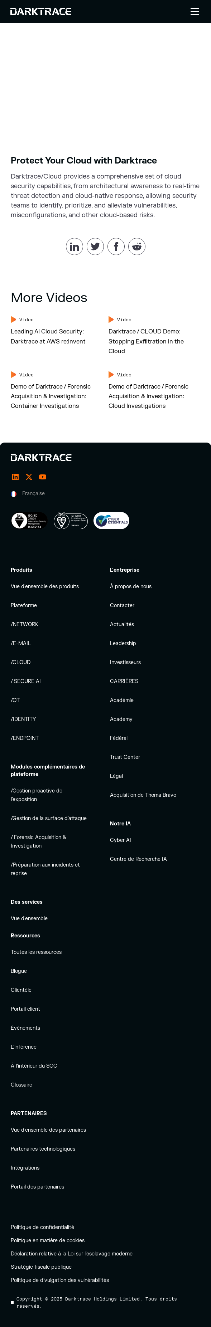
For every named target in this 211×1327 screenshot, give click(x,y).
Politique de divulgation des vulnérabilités (60, 1280)
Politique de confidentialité (42, 1227)
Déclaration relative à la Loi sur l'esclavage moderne (72, 1254)
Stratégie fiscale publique (41, 1267)
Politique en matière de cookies (48, 1241)
